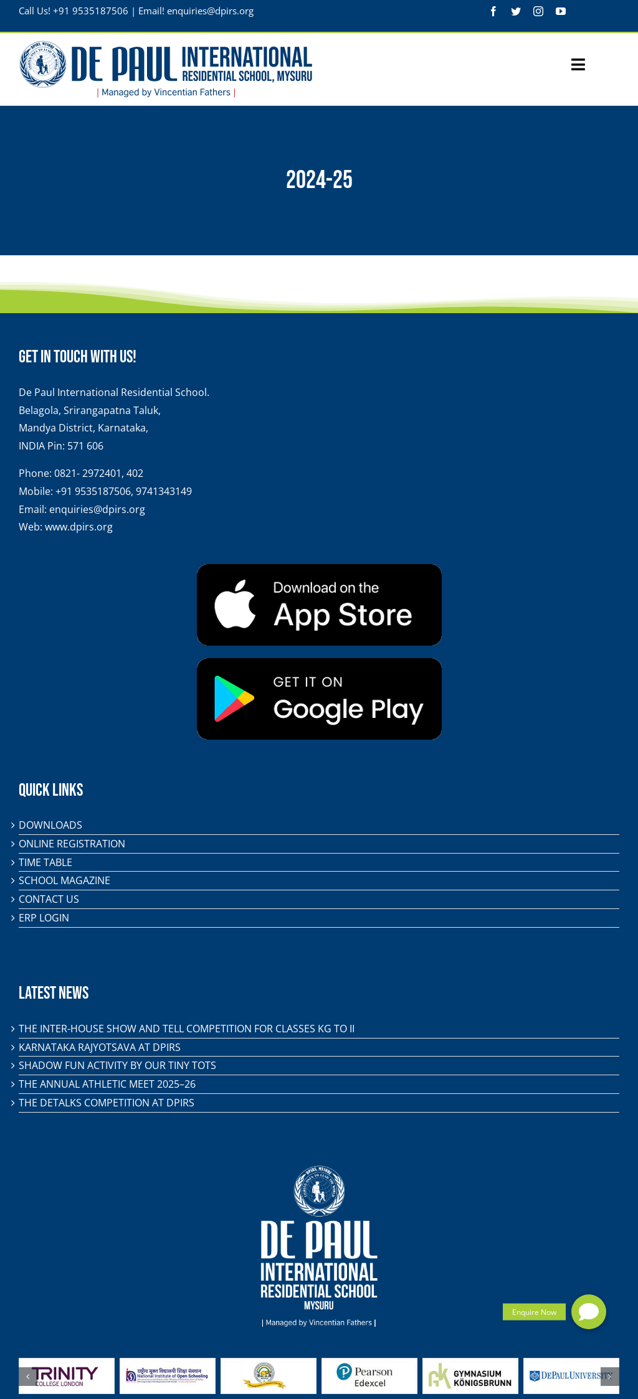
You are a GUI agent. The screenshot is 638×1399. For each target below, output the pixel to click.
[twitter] (516, 11)
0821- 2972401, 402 (98, 473)
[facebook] (493, 11)
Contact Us (49, 899)
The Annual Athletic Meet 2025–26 (107, 1084)
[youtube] (561, 11)
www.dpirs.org (79, 527)
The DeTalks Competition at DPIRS (106, 1102)
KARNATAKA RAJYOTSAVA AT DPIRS (100, 1047)
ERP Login (44, 918)
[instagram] (538, 11)
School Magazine (64, 880)
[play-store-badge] (319, 663)
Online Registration (72, 843)
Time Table (45, 862)
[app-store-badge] (319, 569)
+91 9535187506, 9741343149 (123, 491)
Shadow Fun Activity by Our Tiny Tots (117, 1065)
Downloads (50, 825)
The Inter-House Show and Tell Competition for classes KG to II (187, 1028)
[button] (588, 1311)
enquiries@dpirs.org (210, 10)
